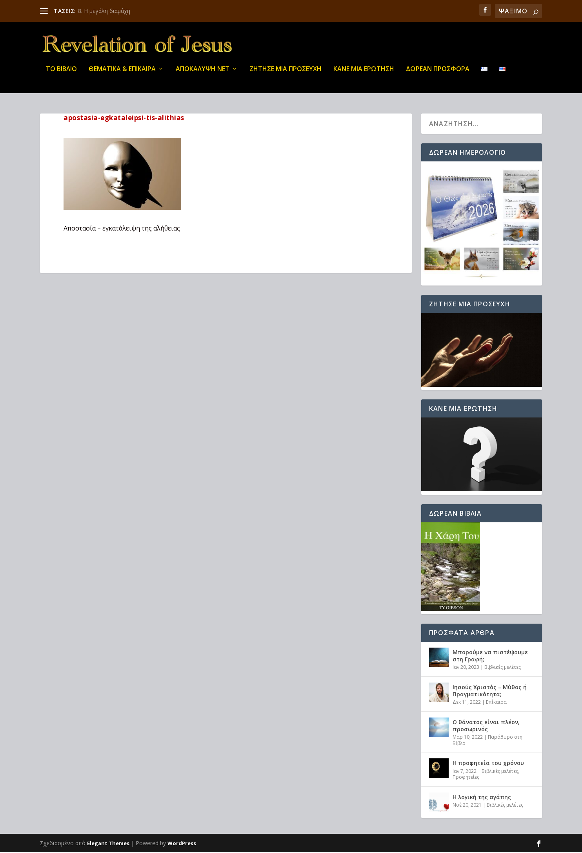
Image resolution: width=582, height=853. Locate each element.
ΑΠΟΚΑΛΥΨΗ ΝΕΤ (202, 74)
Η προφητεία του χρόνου (488, 763)
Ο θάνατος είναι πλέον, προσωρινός (486, 726)
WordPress (181, 844)
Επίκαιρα (496, 702)
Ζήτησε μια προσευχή (285, 74)
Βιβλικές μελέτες (502, 667)
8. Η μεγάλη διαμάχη (104, 11)
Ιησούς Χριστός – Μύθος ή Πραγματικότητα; (490, 691)
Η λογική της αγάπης (482, 797)
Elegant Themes (108, 844)
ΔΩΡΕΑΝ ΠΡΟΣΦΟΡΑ (437, 74)
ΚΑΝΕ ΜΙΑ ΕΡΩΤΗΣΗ (363, 74)
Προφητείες (466, 777)
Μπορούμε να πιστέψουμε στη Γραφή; (490, 656)
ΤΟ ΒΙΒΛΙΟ (61, 74)
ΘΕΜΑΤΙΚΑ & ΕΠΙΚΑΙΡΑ (122, 74)
